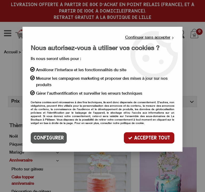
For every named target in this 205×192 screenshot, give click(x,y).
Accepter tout (149, 138)
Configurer (49, 138)
